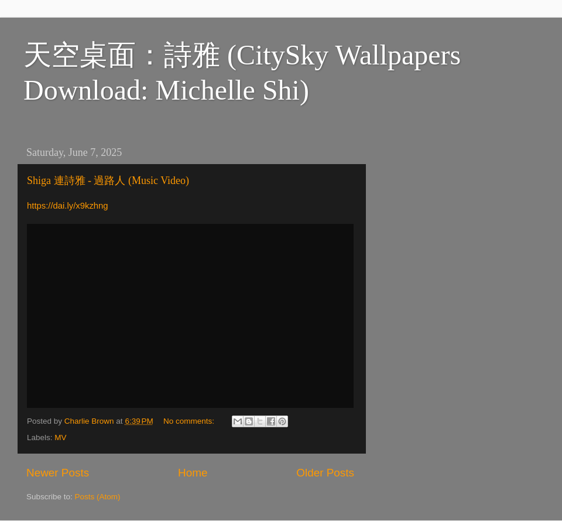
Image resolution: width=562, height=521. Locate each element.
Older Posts (325, 472)
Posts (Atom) (98, 496)
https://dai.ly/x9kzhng (67, 205)
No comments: (190, 421)
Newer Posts (57, 472)
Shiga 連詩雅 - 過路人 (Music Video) (108, 180)
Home (192, 472)
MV (60, 437)
